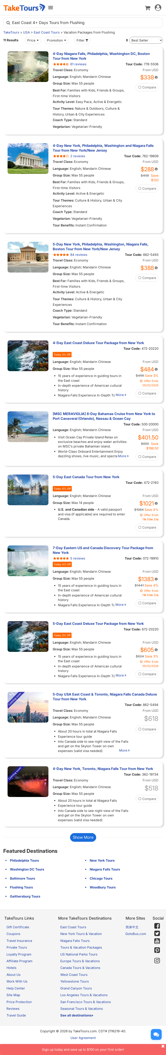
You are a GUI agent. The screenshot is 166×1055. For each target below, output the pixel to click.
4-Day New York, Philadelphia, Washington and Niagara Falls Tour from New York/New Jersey (103, 147)
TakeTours (11, 32)
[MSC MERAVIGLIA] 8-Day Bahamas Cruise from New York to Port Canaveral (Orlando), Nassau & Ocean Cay (104, 416)
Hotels (11, 977)
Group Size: (62, 83)
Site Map (13, 1004)
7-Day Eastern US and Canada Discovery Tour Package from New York (103, 554)
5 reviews (69, 563)
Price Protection (19, 1011)
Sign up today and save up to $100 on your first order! (104, 1048)
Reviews (12, 1018)
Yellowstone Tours (74, 991)
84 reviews (70, 255)
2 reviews (69, 156)
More (125, 395)
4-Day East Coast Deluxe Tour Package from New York (98, 343)
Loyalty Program (18, 963)
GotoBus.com (135, 943)
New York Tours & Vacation (81, 943)
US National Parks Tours (78, 963)
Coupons (13, 943)
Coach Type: (63, 120)
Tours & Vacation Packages (81, 957)
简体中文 (132, 936)
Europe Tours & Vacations (80, 970)
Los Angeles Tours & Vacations (84, 1004)
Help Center (15, 998)
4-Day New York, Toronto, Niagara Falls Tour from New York (103, 778)
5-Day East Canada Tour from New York (86, 477)
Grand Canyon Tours (76, 998)
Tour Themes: (63, 108)
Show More (83, 846)
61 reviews (69, 64)
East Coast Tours (47, 32)
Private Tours (16, 957)
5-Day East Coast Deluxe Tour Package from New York (98, 632)
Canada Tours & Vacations (80, 977)
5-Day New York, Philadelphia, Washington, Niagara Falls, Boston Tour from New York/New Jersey (100, 246)
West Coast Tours (74, 984)
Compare (147, 87)
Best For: (60, 90)
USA (26, 32)
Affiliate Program (19, 970)
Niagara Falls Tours (75, 950)
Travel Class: (63, 70)
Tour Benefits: (64, 225)
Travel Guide (16, 1025)
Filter (83, 40)
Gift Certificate (17, 936)
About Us (13, 984)
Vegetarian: (62, 127)
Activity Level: (64, 102)
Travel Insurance (19, 950)
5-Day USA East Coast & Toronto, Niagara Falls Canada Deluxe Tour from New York (105, 705)
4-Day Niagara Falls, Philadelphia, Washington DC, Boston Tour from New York (101, 56)
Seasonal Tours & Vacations (81, 1018)
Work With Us (16, 991)
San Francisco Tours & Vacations (85, 1011)
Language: (61, 77)
